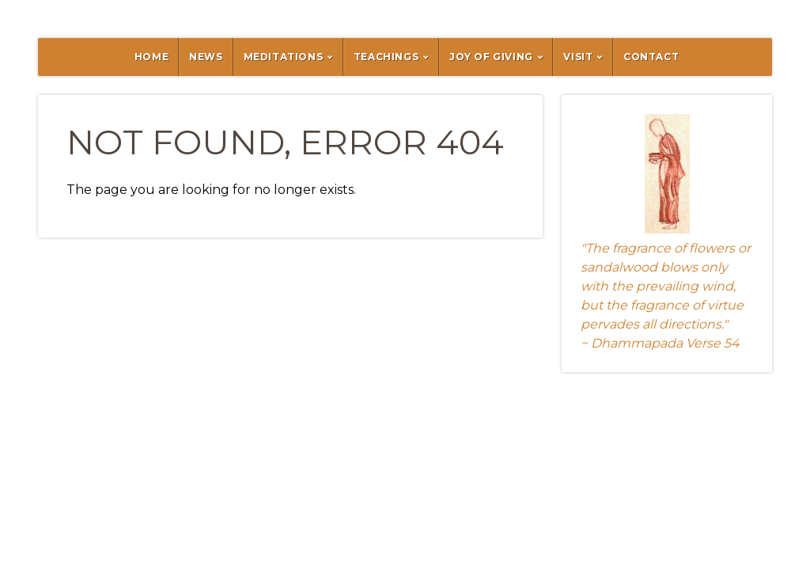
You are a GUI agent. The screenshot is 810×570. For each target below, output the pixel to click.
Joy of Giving (491, 57)
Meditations (284, 57)
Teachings (386, 57)
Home (151, 57)
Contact (651, 57)
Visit (577, 57)
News (205, 57)
